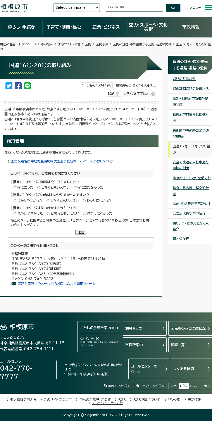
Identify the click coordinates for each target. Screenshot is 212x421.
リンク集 (174, 399)
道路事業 (102, 44)
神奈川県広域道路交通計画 (191, 190)
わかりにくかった (99, 200)
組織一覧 (178, 345)
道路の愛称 (181, 238)
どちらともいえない (55, 187)
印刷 (111, 93)
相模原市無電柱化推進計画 (191, 117)
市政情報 (191, 27)
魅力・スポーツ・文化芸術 (148, 26)
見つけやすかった (30, 213)
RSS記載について (146, 399)
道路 (88, 44)
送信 (81, 232)
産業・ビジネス (106, 27)
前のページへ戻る (119, 386)
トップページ (27, 44)
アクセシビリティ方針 (107, 403)
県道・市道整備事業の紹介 (191, 203)
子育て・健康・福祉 (63, 27)
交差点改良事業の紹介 (189, 213)
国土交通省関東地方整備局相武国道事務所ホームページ (62, 161)
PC (185, 386)
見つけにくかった (99, 213)
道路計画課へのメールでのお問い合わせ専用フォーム (56, 283)
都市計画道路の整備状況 (191, 88)
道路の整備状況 (184, 79)
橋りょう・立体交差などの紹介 (191, 226)
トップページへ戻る (152, 386)
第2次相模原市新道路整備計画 (190, 101)
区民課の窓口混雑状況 (188, 328)
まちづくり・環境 (69, 44)
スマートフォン (201, 386)
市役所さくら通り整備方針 (192, 178)
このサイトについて (58, 399)
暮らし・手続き (21, 27)
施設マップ (133, 328)
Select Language (70, 7)
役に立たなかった (90, 187)
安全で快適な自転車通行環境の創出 (191, 165)
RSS (122, 399)
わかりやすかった (30, 200)
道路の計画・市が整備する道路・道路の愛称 (142, 44)
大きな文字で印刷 (136, 93)
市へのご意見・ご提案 (95, 399)
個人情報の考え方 (23, 399)
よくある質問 (183, 369)
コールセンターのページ (144, 368)
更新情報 (194, 399)
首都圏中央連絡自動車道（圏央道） (191, 133)
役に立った (25, 187)
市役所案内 (134, 345)
